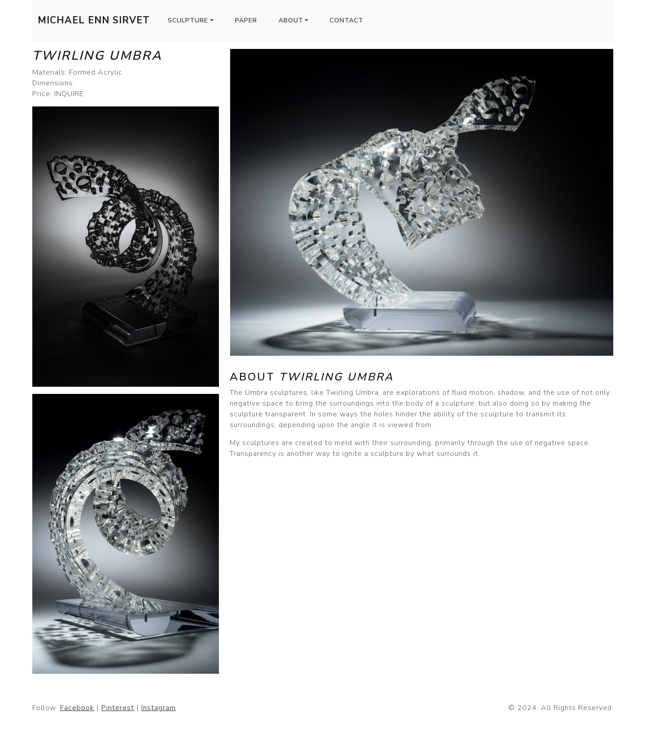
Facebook (77, 708)
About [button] (291, 20)
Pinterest (117, 708)
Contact (346, 20)
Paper (246, 20)
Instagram (158, 708)
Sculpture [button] (188, 20)
